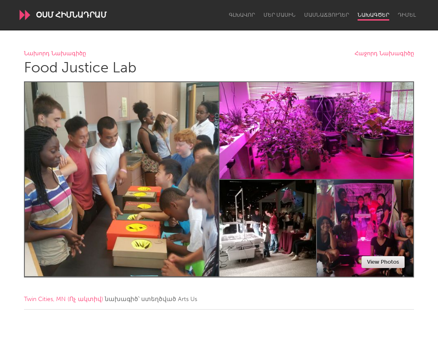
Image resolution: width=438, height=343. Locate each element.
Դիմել (407, 15)
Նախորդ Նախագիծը (55, 54)
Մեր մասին (279, 15)
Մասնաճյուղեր (326, 15)
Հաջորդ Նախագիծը (384, 54)
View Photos (383, 262)
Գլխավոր (242, 15)
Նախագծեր (373, 15)
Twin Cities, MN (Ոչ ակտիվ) (63, 299)
